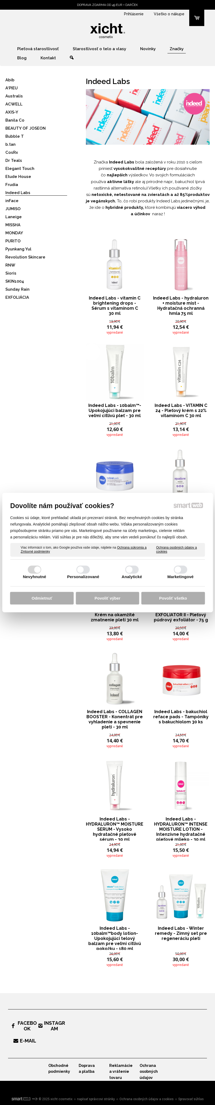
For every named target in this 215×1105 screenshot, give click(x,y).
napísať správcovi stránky (96, 1099)
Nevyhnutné (34, 576)
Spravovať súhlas (191, 1099)
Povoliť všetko (173, 598)
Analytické (132, 576)
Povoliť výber (107, 598)
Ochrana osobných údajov (149, 1071)
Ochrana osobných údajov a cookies (176, 550)
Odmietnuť (42, 598)
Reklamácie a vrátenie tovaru (121, 1071)
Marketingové (180, 576)
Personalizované (83, 576)
